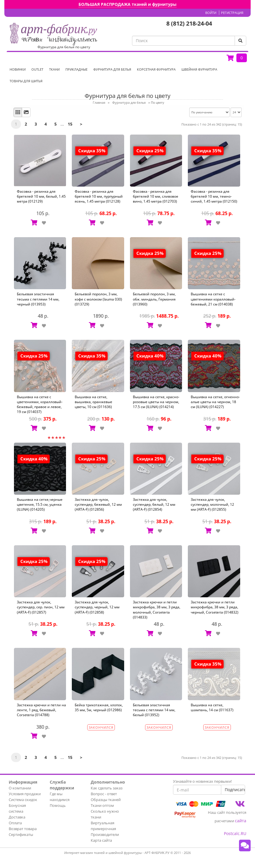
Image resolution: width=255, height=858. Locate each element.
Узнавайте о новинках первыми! (202, 781)
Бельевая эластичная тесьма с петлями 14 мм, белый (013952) (154, 710)
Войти (210, 12)
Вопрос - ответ (104, 793)
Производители (105, 834)
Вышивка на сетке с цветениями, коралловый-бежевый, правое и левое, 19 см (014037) (40, 404)
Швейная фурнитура (199, 69)
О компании (20, 788)
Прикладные (76, 69)
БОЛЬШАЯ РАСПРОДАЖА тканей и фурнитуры (127, 4)
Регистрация (232, 12)
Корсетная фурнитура (156, 69)
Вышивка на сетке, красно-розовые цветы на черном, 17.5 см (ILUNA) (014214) (156, 401)
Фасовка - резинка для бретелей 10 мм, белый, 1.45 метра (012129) (41, 196)
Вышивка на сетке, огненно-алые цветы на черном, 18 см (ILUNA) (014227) (215, 401)
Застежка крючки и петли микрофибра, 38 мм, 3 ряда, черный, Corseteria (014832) (214, 607)
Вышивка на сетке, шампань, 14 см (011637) (212, 707)
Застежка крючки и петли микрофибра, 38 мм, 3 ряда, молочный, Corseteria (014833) (156, 609)
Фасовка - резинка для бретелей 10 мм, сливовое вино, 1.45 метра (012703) (155, 196)
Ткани (54, 69)
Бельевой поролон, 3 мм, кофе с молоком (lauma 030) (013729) (98, 299)
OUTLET (37, 69)
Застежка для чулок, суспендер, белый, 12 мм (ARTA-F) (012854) (154, 504)
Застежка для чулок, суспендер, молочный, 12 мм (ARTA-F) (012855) (212, 504)
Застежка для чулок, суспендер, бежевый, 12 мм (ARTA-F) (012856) (98, 504)
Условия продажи (25, 793)
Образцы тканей (106, 799)
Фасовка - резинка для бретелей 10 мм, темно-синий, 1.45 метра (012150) (214, 196)
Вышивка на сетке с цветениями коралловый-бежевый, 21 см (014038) (213, 299)
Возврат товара (23, 828)
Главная (99, 102)
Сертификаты (21, 834)
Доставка (17, 817)
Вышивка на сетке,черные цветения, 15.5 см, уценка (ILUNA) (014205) (40, 504)
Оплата (15, 822)
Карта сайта (101, 840)
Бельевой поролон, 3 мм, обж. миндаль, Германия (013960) (154, 299)
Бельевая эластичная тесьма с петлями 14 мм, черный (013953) (38, 299)
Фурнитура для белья (112, 69)
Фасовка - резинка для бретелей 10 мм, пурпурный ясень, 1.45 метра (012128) (99, 196)
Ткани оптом (102, 805)
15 (70, 124)
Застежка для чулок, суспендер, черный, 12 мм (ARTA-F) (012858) (97, 607)
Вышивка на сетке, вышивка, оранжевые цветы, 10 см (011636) (93, 401)
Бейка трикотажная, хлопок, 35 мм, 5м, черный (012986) (99, 707)
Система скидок (23, 799)
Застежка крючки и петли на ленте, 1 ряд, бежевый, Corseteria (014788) (41, 710)
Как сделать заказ (106, 788)
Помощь (58, 805)
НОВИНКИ (18, 69)
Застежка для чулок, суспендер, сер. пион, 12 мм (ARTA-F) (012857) (41, 607)
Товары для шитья (26, 81)
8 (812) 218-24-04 (189, 23)
